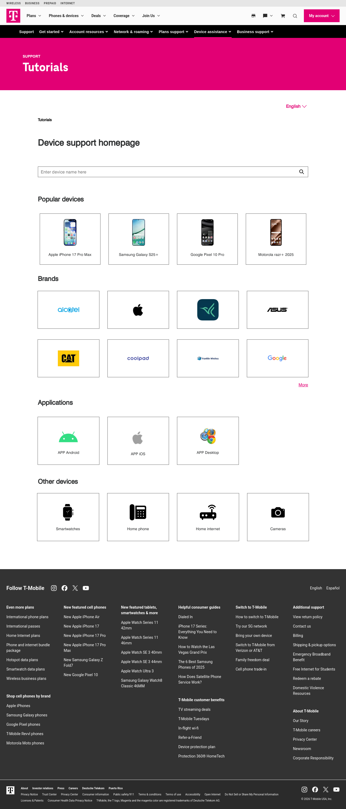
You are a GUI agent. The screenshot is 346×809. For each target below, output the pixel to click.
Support (26, 32)
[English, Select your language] (296, 106)
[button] (51, 31)
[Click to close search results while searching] (301, 171)
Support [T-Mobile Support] (32, 56)
